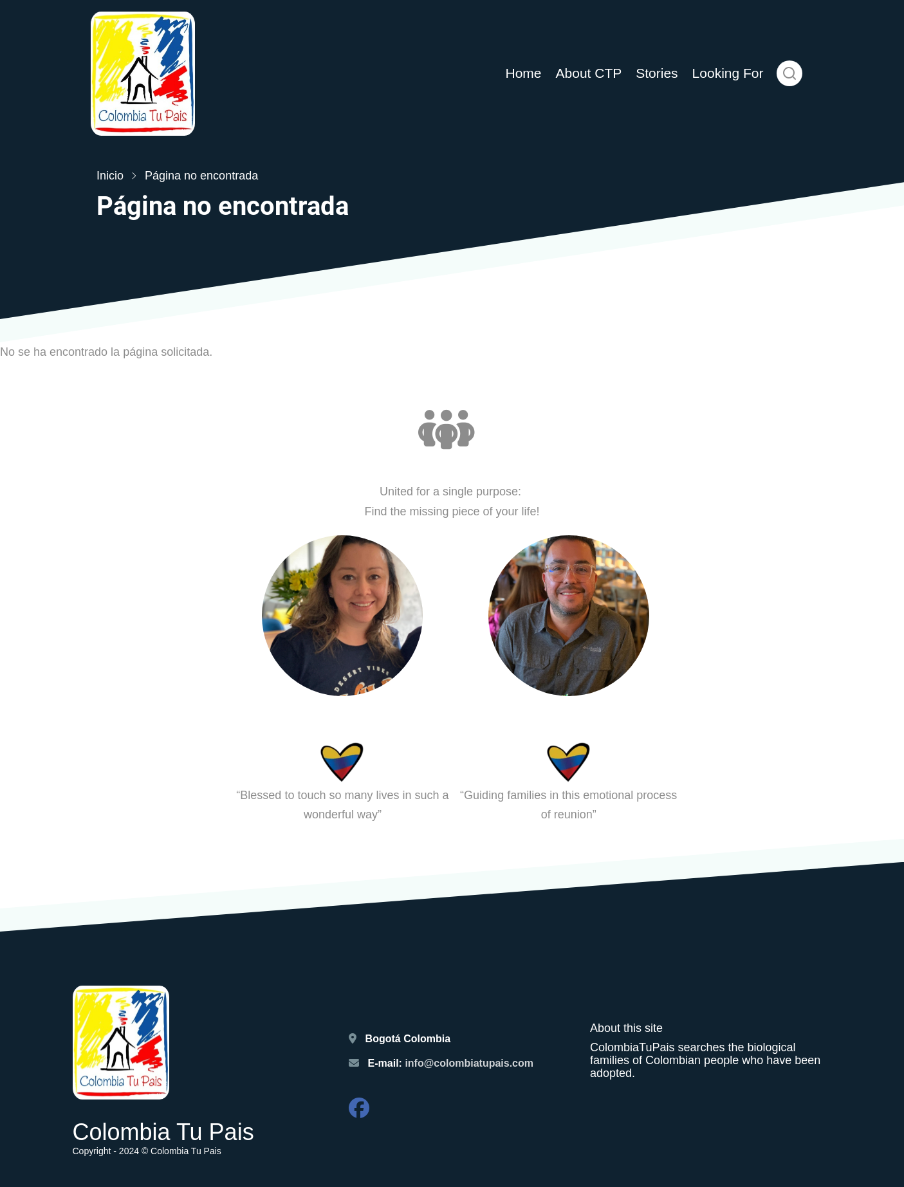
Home (523, 73)
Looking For (728, 73)
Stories (657, 73)
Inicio (110, 175)
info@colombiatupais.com (470, 1063)
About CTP (589, 73)
